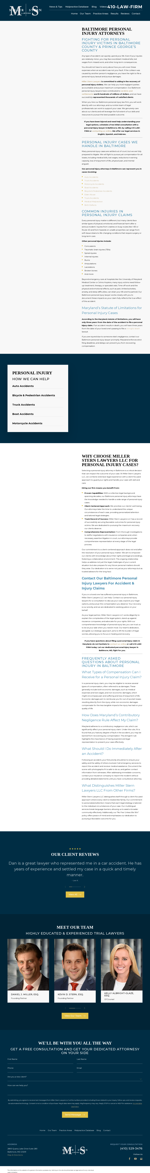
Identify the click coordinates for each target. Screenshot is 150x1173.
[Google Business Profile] (141, 1158)
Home (42, 1130)
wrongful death (133, 328)
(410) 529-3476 (131, 1148)
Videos (103, 6)
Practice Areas (65, 1130)
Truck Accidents (91, 180)
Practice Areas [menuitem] (100, 13)
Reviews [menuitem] (125, 13)
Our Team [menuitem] (85, 13)
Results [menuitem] (114, 13)
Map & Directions (15, 1155)
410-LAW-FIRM (124, 7)
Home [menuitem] (74, 13)
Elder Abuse (89, 194)
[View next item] (85, 887)
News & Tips (55, 6)
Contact (106, 1130)
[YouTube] (135, 1158)
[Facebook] (129, 1158)
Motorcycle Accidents (94, 184)
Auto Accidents (91, 177)
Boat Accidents (91, 187)
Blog (94, 6)
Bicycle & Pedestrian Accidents (98, 191)
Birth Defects (90, 205)
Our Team (52, 1130)
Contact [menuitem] (136, 13)
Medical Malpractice (93, 201)
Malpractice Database (76, 6)
